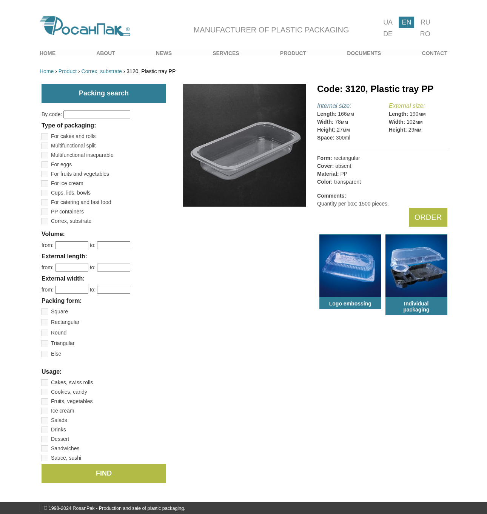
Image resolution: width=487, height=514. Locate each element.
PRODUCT (293, 54)
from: (66, 245)
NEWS (164, 54)
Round (58, 333)
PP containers (67, 212)
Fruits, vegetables (72, 401)
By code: (86, 114)
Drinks (58, 430)
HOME (47, 54)
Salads (59, 420)
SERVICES (226, 54)
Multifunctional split (73, 146)
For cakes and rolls (73, 136)
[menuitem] (47, 54)
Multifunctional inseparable (82, 155)
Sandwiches (65, 448)
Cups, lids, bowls (71, 193)
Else (56, 354)
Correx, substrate (71, 221)
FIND (104, 473)
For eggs (61, 164)
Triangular (63, 343)
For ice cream (67, 183)
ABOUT (105, 54)
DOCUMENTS (364, 54)
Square (59, 311)
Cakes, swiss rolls (72, 382)
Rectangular (65, 322)
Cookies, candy (69, 392)
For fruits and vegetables (80, 174)
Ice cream (62, 411)
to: (110, 245)
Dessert (60, 439)
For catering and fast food (81, 202)
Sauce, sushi (66, 458)
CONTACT (434, 54)
